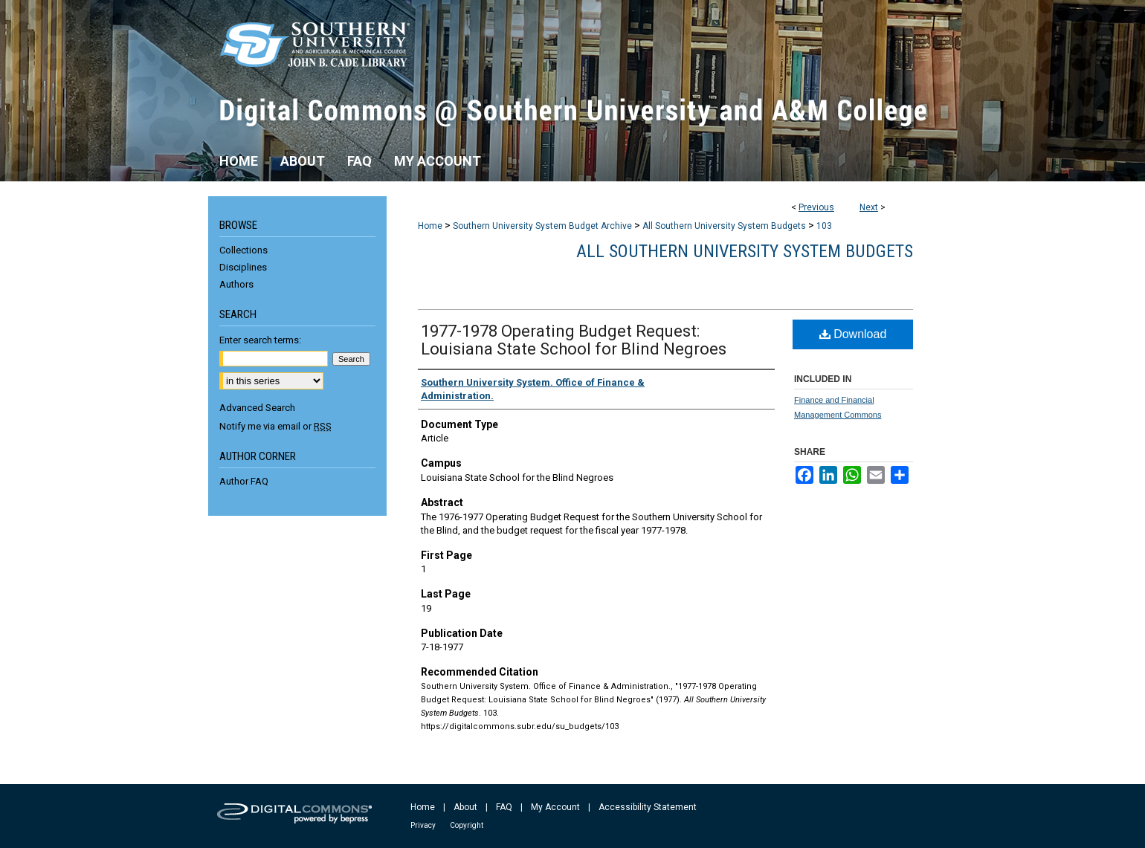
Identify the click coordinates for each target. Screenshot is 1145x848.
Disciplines (243, 267)
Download (853, 334)
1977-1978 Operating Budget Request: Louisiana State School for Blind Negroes (573, 340)
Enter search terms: (260, 340)
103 (824, 226)
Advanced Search (257, 407)
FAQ (504, 807)
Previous (816, 207)
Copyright (466, 825)
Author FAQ (243, 481)
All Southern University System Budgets (724, 226)
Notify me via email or (275, 426)
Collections (243, 250)
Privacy (423, 825)
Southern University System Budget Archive (542, 226)
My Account (555, 807)
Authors (236, 284)
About (465, 807)
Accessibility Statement (648, 807)
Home (430, 226)
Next (868, 207)
